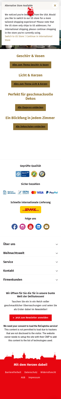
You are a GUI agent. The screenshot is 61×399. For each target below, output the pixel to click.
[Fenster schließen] (55, 5)
